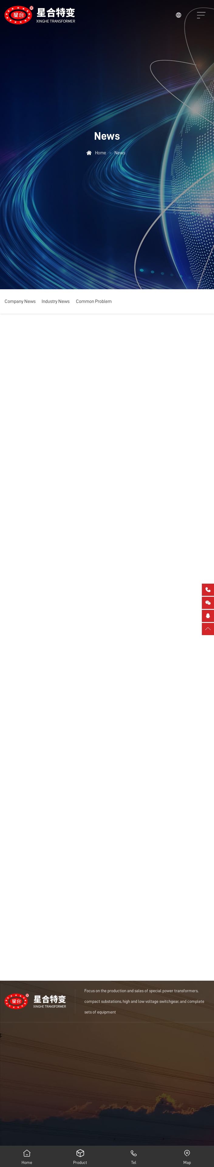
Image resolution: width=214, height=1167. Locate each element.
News (119, 152)
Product (80, 1155)
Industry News (56, 301)
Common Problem (94, 301)
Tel (134, 1155)
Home (100, 152)
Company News (20, 301)
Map (187, 1155)
